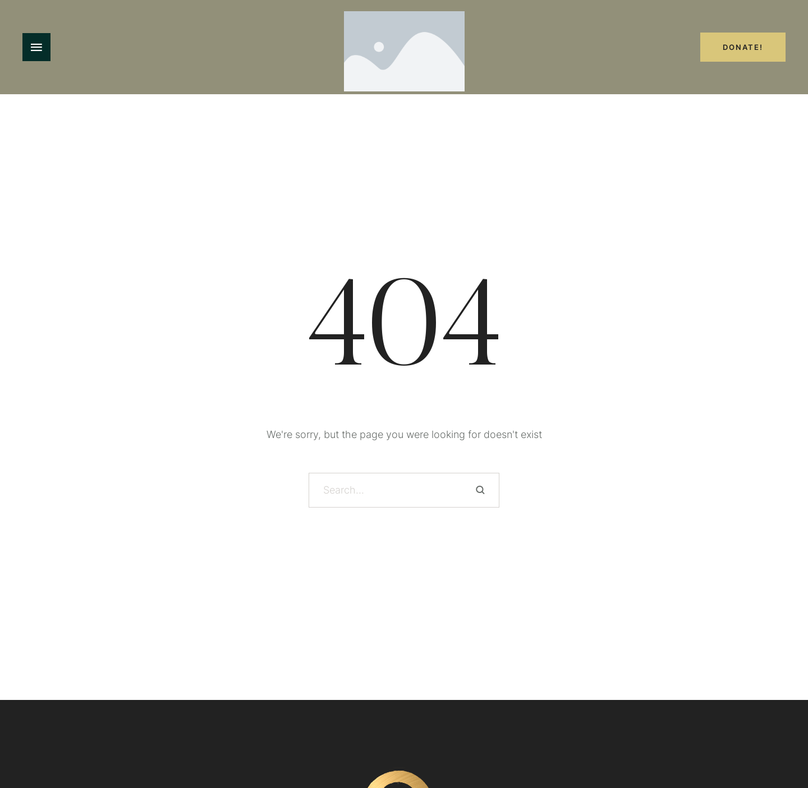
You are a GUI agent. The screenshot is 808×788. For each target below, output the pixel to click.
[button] (777, 737)
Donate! (743, 47)
